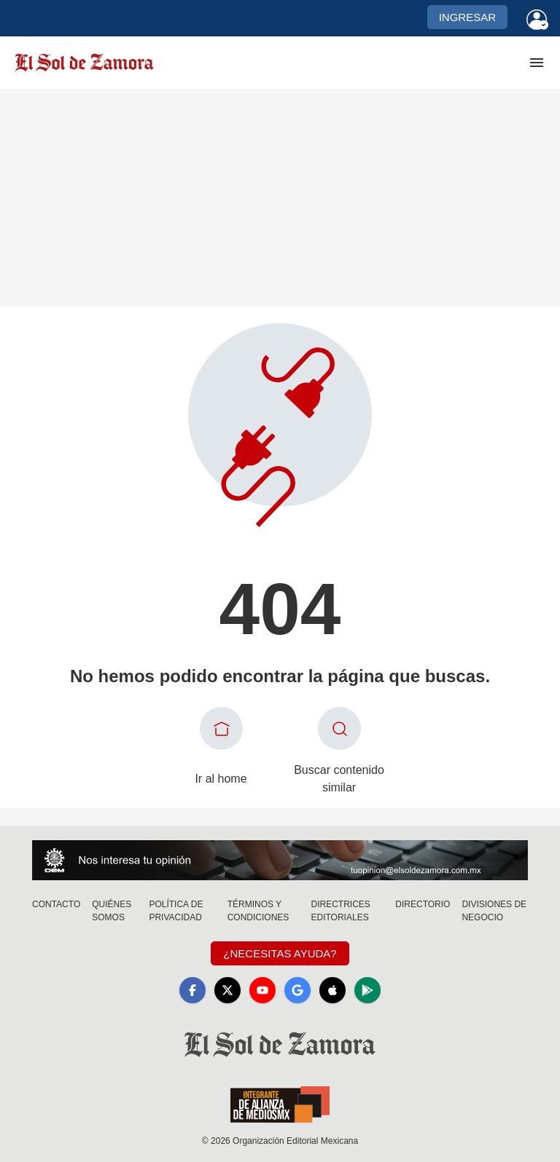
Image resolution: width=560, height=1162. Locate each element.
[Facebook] (192, 990)
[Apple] (332, 990)
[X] (227, 990)
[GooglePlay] (367, 990)
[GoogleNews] (297, 990)
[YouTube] (262, 990)
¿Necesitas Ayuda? (279, 953)
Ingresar (467, 17)
